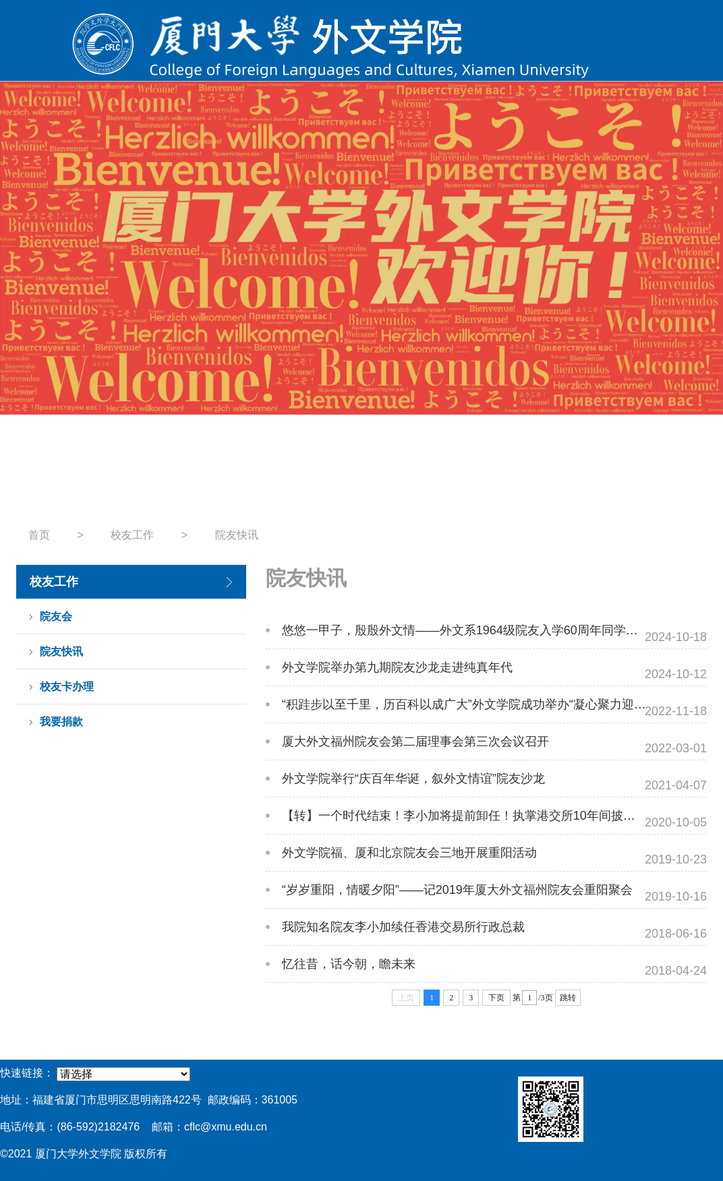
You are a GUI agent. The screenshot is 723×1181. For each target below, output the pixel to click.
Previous (25, 298)
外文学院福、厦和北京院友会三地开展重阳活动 (409, 852)
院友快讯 (236, 535)
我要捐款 (61, 721)
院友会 (56, 616)
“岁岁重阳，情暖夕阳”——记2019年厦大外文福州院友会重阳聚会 (457, 890)
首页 (39, 535)
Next (698, 298)
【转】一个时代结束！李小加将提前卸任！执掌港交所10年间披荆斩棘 (471, 815)
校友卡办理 (67, 686)
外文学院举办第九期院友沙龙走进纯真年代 (397, 667)
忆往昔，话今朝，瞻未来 (348, 964)
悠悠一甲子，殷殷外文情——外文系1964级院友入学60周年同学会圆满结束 (484, 630)
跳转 (568, 997)
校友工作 (132, 535)
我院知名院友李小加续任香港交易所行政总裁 (403, 927)
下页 (496, 997)
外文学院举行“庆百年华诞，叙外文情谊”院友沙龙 (413, 778)
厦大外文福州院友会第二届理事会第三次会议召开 (415, 741)
